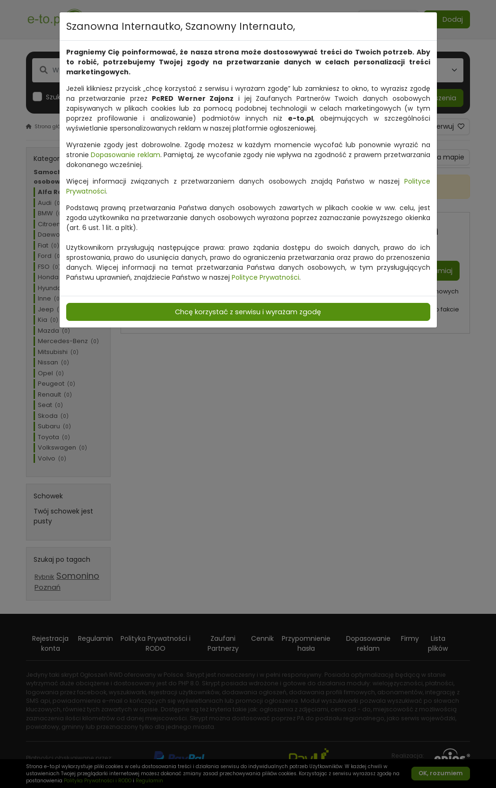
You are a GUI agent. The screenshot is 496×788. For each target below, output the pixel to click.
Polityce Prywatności (265, 277)
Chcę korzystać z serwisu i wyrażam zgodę (248, 312)
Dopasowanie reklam (125, 154)
